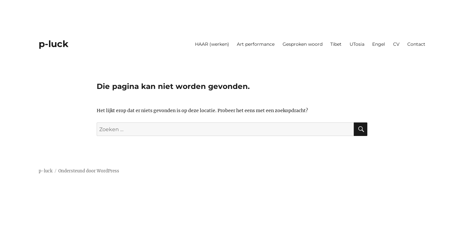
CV (396, 44)
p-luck (53, 43)
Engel (378, 44)
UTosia (357, 44)
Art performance (256, 44)
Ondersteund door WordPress (88, 171)
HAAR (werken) (212, 44)
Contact (416, 44)
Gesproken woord (303, 44)
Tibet (336, 44)
